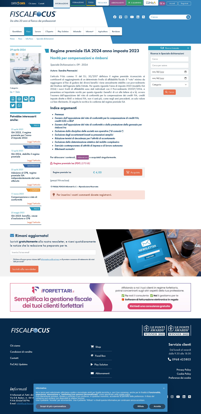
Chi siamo (32, 3)
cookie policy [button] (124, 394)
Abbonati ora (83, 157)
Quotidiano (17, 31)
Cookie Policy (184, 373)
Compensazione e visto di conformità (24, 198)
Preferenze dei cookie (180, 377)
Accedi (172, 3)
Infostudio (77, 31)
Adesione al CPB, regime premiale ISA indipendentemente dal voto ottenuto (25, 176)
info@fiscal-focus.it (25, 403)
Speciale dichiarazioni (45, 38)
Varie (17, 91)
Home (12, 38)
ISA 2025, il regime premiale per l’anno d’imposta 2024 (21, 135)
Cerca (169, 92)
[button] (164, 388)
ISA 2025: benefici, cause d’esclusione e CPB (24, 217)
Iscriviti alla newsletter (24, 269)
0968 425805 (179, 359)
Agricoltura (102, 31)
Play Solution (63, 31)
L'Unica (149, 3)
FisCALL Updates (18, 364)
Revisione (116, 31)
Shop (96, 347)
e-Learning (134, 3)
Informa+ (90, 31)
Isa (11, 91)
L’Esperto (49, 31)
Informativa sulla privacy (50, 259)
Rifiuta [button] (141, 406)
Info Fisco (29, 38)
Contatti (41, 3)
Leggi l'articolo (33, 142)
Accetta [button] (157, 406)
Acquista (133, 172)
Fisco (28, 31)
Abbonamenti (117, 3)
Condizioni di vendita (21, 351)
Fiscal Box (102, 3)
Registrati (184, 3)
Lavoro (38, 31)
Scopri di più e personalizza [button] (53, 406)
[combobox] (170, 17)
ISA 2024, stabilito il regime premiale (25, 155)
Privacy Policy (184, 369)
